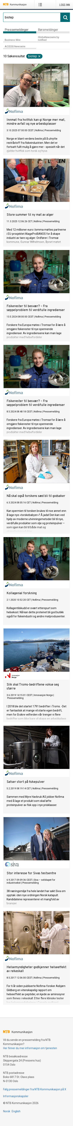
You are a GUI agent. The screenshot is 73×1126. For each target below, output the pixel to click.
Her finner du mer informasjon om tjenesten (30, 1048)
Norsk (6, 1111)
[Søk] (32, 17)
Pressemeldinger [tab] (16, 30)
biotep (34, 56)
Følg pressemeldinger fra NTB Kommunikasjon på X (34, 1089)
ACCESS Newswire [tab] (15, 46)
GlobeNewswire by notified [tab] (48, 38)
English (16, 1111)
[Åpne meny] (41, 4)
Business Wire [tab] (12, 39)
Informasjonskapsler (15, 1096)
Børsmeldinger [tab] (48, 30)
